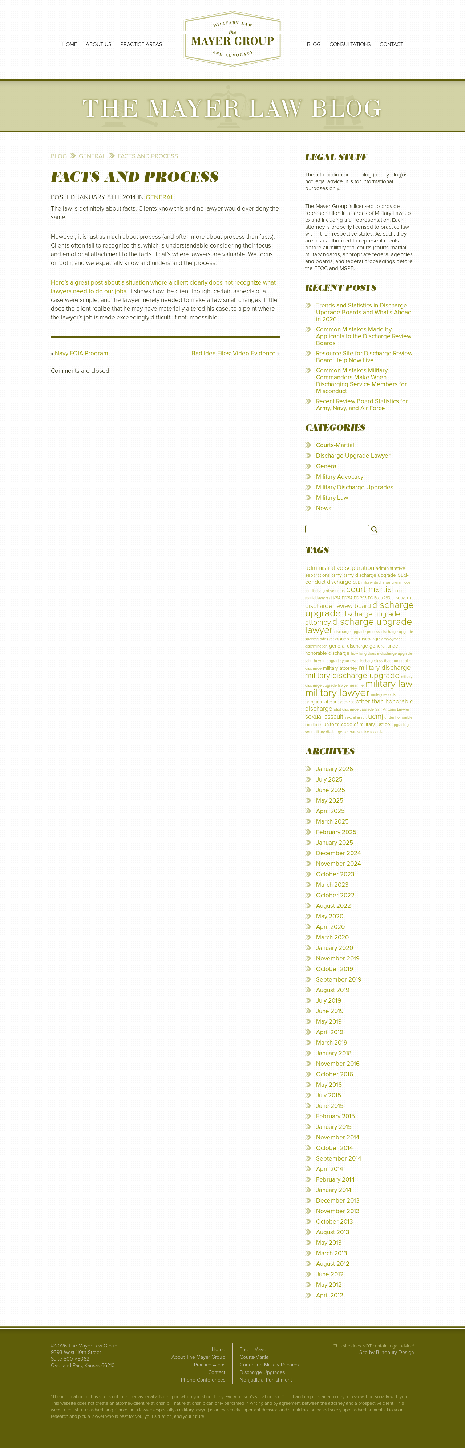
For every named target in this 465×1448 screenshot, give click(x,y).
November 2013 (337, 1211)
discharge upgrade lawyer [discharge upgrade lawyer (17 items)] (358, 626)
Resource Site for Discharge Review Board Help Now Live (364, 357)
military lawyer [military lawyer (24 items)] (337, 692)
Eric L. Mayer (254, 1349)
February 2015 (335, 1116)
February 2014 (335, 1179)
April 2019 (329, 1032)
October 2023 (335, 874)
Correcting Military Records (269, 1365)
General (92, 156)
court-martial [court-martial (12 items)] (370, 589)
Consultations (350, 44)
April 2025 (330, 811)
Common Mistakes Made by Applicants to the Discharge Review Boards (363, 336)
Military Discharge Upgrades (354, 487)
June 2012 (330, 1274)
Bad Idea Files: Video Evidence (233, 353)
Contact (391, 44)
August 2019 (332, 990)
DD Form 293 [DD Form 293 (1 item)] (379, 598)
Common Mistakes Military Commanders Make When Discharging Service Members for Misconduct (361, 381)
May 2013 (328, 1243)
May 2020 (329, 916)
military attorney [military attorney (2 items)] (340, 668)
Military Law (332, 498)
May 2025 (329, 800)
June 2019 (330, 1011)
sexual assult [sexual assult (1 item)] (356, 717)
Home (69, 44)
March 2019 (331, 1043)
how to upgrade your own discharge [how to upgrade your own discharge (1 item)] (344, 660)
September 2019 (338, 979)
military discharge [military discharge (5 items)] (385, 668)
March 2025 (332, 821)
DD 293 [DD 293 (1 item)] (360, 598)
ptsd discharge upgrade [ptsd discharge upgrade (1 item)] (354, 709)
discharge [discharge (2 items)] (402, 598)
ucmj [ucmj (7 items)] (375, 716)
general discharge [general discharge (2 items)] (348, 646)
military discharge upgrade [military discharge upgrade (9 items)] (352, 675)
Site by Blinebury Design (386, 1352)
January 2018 (334, 1053)
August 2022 (333, 906)
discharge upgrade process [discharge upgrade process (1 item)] (357, 631)
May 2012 (329, 1285)
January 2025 (334, 843)
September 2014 (338, 1158)
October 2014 (334, 1148)
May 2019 (329, 1021)
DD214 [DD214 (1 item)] (347, 598)
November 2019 (338, 958)
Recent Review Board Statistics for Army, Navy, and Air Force (362, 404)
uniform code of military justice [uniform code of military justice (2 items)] (357, 724)
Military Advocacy (339, 477)
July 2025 (329, 779)
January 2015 (334, 1127)
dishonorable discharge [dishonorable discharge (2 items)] (354, 639)
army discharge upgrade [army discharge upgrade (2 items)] (369, 575)
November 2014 (337, 1137)
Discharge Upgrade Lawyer (353, 456)
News (323, 508)
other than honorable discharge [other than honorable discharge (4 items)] (359, 705)
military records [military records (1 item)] (383, 694)
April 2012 (329, 1295)
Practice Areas (141, 44)
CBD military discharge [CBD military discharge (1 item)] (371, 582)
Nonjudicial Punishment (266, 1380)
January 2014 (333, 1190)
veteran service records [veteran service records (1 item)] (363, 732)
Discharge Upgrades (262, 1372)
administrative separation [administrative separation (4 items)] (339, 568)
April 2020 (330, 927)
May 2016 (329, 1085)
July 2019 (328, 1000)
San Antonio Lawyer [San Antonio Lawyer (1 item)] (392, 709)
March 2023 (332, 885)
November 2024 (338, 864)
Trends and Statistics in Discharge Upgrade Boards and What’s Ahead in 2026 (364, 312)
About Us (99, 44)
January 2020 (334, 948)
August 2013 (332, 1232)
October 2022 (335, 895)
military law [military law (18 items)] (389, 684)
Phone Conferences (203, 1380)
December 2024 (338, 853)
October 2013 (334, 1221)
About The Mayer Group (198, 1357)
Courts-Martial (335, 445)
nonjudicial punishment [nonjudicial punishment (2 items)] (329, 702)
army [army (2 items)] (336, 575)
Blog (314, 44)
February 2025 (336, 832)
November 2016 (338, 1064)
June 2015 (330, 1106)
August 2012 (332, 1264)
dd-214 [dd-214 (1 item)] (334, 598)
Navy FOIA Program (81, 353)
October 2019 (334, 969)
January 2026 (334, 769)
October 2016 (334, 1074)
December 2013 (337, 1200)
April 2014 (329, 1169)
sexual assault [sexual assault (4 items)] (324, 717)
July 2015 (328, 1095)
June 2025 (330, 790)
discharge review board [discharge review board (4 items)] (338, 606)
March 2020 (332, 937)
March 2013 (331, 1253)
